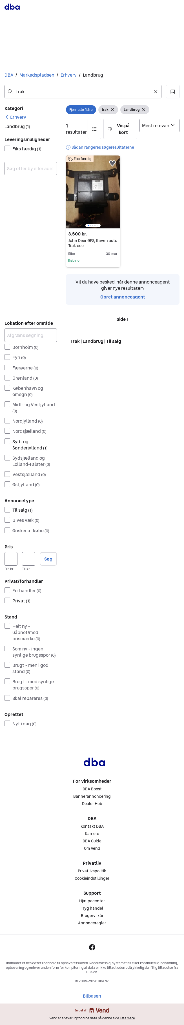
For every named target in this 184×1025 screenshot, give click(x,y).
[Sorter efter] (159, 125)
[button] (172, 91)
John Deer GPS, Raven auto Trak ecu (92, 243)
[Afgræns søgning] (31, 335)
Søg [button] (48, 558)
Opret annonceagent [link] (122, 296)
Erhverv (69, 75)
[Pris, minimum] (11, 559)
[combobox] (83, 91)
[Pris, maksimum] (28, 559)
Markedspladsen (36, 75)
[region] (93, 191)
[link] (15, 117)
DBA (9, 75)
